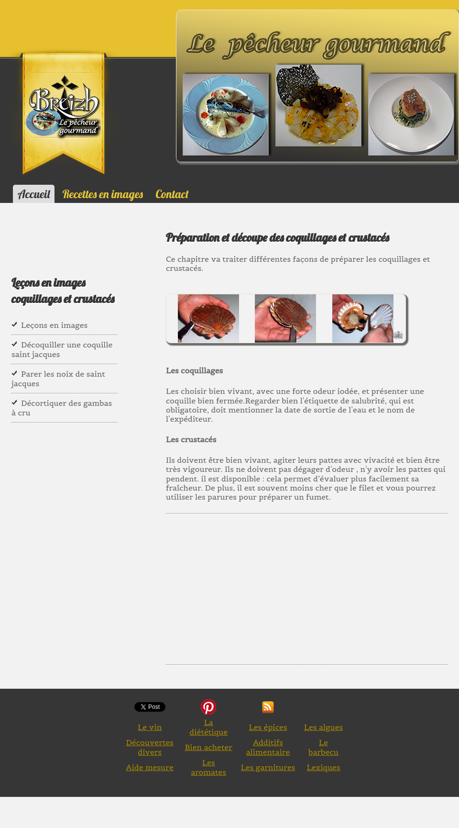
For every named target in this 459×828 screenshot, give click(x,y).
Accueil (34, 194)
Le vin (150, 727)
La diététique (208, 727)
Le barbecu (323, 747)
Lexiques (323, 767)
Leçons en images (54, 325)
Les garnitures (268, 767)
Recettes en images (103, 194)
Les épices (268, 727)
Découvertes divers (150, 747)
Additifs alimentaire (268, 747)
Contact (171, 194)
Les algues (323, 727)
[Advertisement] (312, 585)
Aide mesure (150, 767)
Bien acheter (208, 747)
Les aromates (208, 767)
